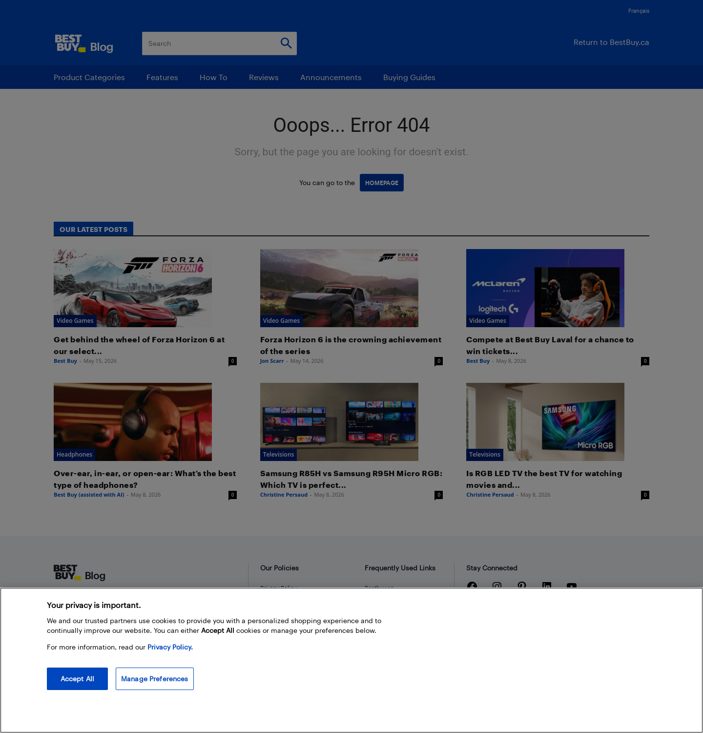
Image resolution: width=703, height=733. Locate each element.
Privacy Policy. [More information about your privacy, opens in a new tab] (170, 647)
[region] (351, 660)
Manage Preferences (154, 678)
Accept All (77, 678)
